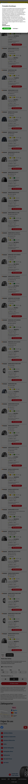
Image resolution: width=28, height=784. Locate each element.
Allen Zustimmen (7, 28)
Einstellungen (15, 28)
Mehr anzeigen (5, 23)
